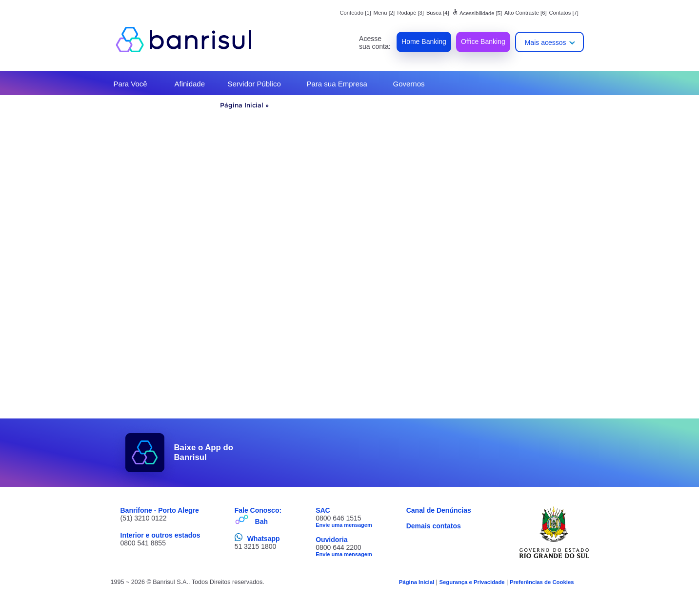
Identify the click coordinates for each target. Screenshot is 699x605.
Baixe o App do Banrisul (204, 452)
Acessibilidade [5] (477, 13)
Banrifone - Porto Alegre (159, 510)
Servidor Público (254, 84)
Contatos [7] (564, 13)
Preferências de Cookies (542, 582)
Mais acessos (545, 42)
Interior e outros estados (160, 535)
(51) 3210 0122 (143, 518)
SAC (323, 510)
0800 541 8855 (143, 543)
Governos (409, 84)
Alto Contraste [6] (525, 13)
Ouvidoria (331, 539)
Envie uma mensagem (344, 525)
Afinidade (190, 84)
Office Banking (483, 41)
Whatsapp (263, 538)
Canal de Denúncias (438, 510)
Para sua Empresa (337, 84)
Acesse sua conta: (375, 42)
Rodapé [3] (410, 13)
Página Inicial (241, 105)
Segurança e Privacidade (471, 582)
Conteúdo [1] (355, 13)
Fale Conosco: (258, 510)
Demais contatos (433, 526)
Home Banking (423, 41)
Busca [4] (437, 13)
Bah (261, 521)
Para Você (130, 84)
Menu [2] (384, 13)
